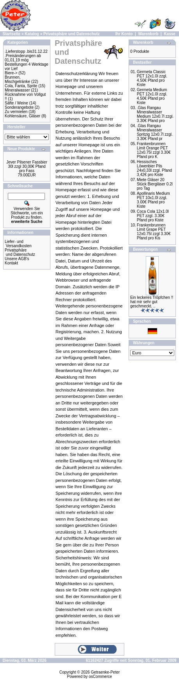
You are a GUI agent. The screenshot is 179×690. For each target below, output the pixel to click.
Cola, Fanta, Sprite (21, 86)
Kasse (169, 34)
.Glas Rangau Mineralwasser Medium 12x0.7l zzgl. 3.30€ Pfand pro (155, 114)
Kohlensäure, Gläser (22, 116)
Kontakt (11, 263)
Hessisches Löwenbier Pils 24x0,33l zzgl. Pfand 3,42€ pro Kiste (154, 168)
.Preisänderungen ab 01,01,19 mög (23, 58)
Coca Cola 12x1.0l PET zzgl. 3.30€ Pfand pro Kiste (153, 215)
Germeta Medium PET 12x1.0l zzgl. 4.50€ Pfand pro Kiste (152, 96)
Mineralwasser (17, 90)
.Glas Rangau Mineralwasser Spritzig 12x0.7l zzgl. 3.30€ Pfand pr (155, 132)
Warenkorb (148, 34)
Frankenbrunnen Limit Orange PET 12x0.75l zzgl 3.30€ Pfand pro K (153, 150)
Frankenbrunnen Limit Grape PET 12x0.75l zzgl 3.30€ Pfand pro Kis (153, 231)
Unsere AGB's (17, 259)
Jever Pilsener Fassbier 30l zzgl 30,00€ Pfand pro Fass (26, 166)
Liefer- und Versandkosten (18, 243)
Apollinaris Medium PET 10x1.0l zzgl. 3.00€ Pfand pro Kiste (153, 199)
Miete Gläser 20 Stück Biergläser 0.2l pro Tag (155, 184)
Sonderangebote (19, 107)
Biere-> (11, 73)
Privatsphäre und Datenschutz (71, 34)
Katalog (32, 34)
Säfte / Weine (16, 103)
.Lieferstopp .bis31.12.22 (26, 51)
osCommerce (100, 676)
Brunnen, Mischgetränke (17, 79)
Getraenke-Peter (105, 672)
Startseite (12, 34)
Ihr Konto (123, 34)
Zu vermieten (16, 112)
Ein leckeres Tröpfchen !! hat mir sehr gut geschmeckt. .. (151, 301)
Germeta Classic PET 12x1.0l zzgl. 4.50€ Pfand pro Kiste (152, 78)
